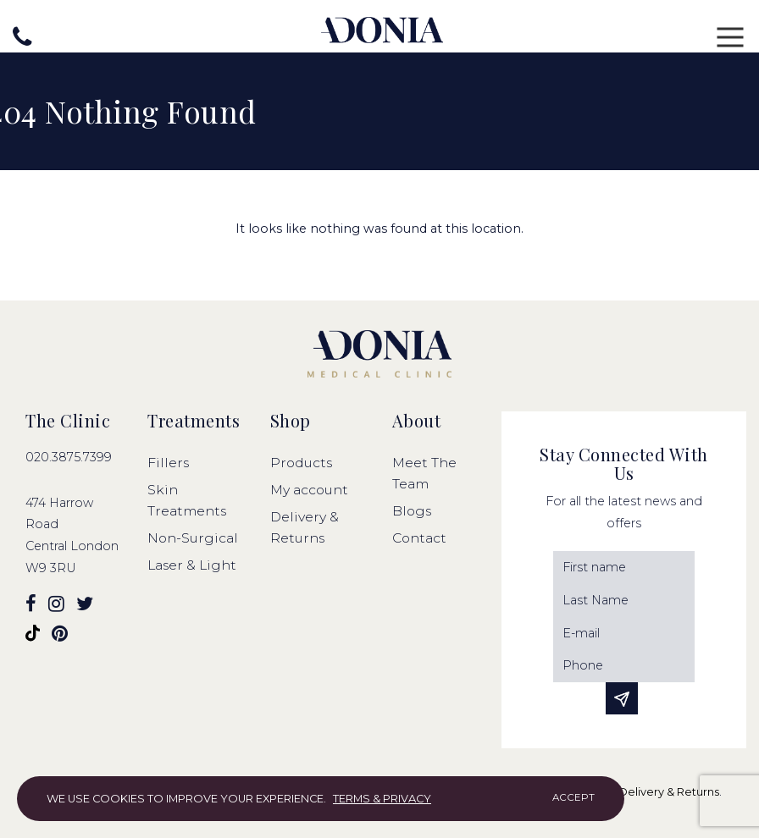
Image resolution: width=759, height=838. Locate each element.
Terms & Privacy (382, 798)
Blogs (411, 511)
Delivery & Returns (668, 792)
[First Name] (624, 567)
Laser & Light (191, 565)
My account (309, 490)
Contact (419, 538)
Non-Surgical (192, 538)
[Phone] (624, 665)
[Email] (624, 633)
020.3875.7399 (68, 457)
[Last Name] (624, 600)
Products (301, 463)
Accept (573, 797)
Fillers (168, 463)
